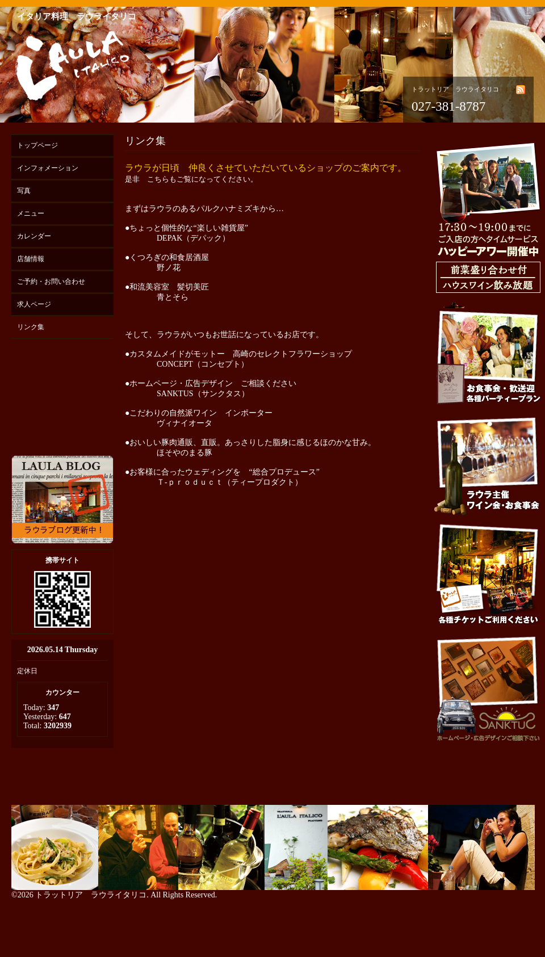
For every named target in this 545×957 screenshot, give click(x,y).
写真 (24, 191)
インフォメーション (47, 168)
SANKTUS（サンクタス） (203, 393)
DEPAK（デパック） (193, 238)
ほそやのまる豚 (184, 452)
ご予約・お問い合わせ (51, 282)
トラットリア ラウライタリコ (90, 895)
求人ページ (34, 304)
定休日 (27, 671)
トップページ (37, 145)
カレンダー (34, 236)
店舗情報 (30, 259)
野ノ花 (169, 267)
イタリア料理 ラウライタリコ (76, 16)
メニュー (30, 213)
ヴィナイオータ (184, 423)
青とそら (172, 297)
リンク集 (30, 327)
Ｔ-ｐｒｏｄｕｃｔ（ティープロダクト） (230, 482)
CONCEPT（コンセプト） (203, 364)
